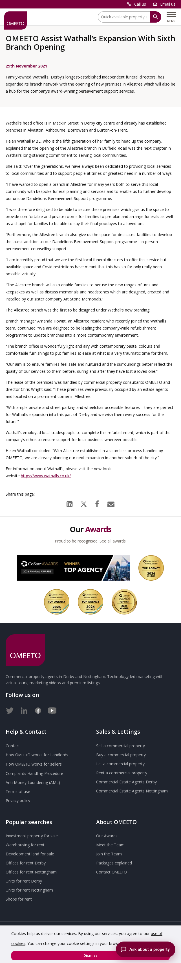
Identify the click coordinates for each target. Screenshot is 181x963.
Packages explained (114, 863)
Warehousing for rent (25, 844)
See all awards (113, 541)
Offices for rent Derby (26, 863)
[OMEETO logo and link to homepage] (15, 20)
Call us (140, 4)
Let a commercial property (120, 763)
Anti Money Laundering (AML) (33, 782)
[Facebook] (97, 503)
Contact (13, 745)
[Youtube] (52, 709)
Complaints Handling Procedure (34, 773)
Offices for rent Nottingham (31, 872)
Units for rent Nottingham (29, 890)
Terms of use (18, 791)
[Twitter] (10, 709)
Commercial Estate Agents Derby (126, 782)
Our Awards (107, 835)
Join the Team (109, 854)
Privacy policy (18, 800)
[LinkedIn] (69, 503)
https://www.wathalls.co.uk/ (46, 475)
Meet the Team (110, 844)
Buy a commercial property (121, 754)
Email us (167, 4)
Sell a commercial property (120, 745)
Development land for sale (30, 854)
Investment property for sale (32, 835)
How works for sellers (34, 764)
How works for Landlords (37, 754)
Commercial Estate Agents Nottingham (132, 791)
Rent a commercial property (121, 772)
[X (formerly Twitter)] (83, 503)
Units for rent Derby (24, 881)
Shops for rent (19, 899)
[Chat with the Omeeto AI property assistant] (145, 949)
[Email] (111, 503)
